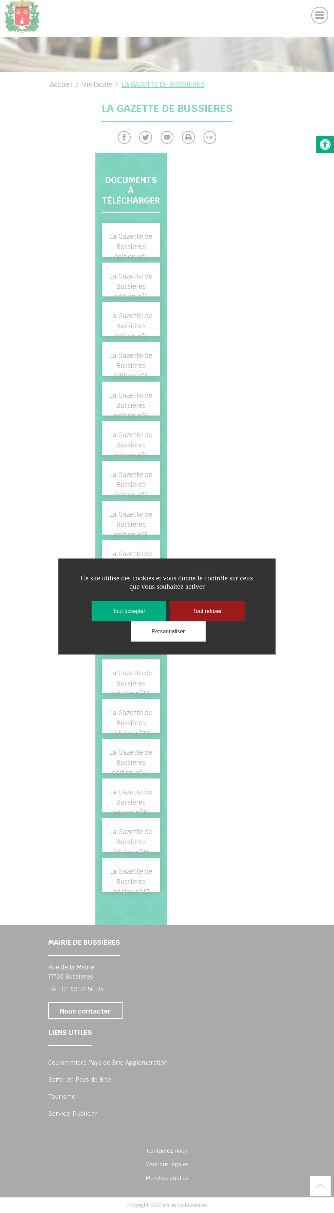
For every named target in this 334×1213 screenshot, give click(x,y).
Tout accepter (129, 611)
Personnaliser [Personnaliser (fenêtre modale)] (168, 631)
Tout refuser (207, 611)
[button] (325, 144)
